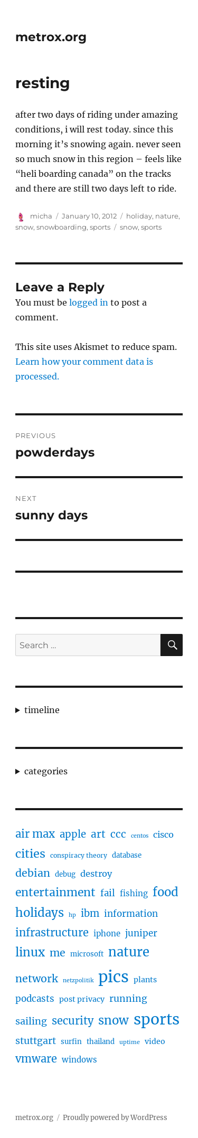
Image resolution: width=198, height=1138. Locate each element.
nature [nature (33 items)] (128, 952)
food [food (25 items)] (165, 892)
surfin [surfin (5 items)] (71, 1041)
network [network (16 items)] (36, 978)
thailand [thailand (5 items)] (101, 1041)
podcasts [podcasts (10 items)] (34, 998)
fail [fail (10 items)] (107, 893)
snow (24, 227)
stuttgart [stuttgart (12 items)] (35, 1041)
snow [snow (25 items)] (113, 1020)
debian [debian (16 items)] (32, 873)
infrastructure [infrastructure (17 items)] (52, 932)
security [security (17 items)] (72, 1020)
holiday (139, 216)
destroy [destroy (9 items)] (96, 873)
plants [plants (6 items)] (145, 979)
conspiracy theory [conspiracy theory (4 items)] (78, 855)
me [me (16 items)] (57, 952)
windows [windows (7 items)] (79, 1060)
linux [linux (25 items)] (30, 952)
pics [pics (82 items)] (113, 977)
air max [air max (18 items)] (35, 834)
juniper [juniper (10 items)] (141, 933)
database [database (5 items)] (127, 855)
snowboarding (61, 227)
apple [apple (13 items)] (73, 834)
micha (41, 216)
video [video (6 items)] (155, 1041)
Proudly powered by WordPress (115, 1117)
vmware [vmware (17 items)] (36, 1058)
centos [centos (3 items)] (139, 835)
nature (166, 216)
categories (46, 771)
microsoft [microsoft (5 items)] (86, 954)
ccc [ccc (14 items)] (118, 834)
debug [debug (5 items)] (65, 874)
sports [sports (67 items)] (157, 1019)
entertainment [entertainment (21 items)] (55, 892)
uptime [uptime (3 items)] (129, 1042)
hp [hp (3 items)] (72, 915)
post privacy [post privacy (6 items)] (82, 999)
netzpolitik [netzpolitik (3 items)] (78, 980)
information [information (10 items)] (131, 913)
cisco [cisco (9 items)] (163, 834)
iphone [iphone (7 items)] (106, 933)
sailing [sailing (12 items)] (31, 1021)
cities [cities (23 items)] (30, 854)
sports (100, 227)
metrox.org (51, 37)
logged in (88, 302)
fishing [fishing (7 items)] (134, 893)
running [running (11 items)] (128, 998)
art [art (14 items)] (98, 834)
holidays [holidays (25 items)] (39, 912)
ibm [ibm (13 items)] (90, 913)
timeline (42, 710)
